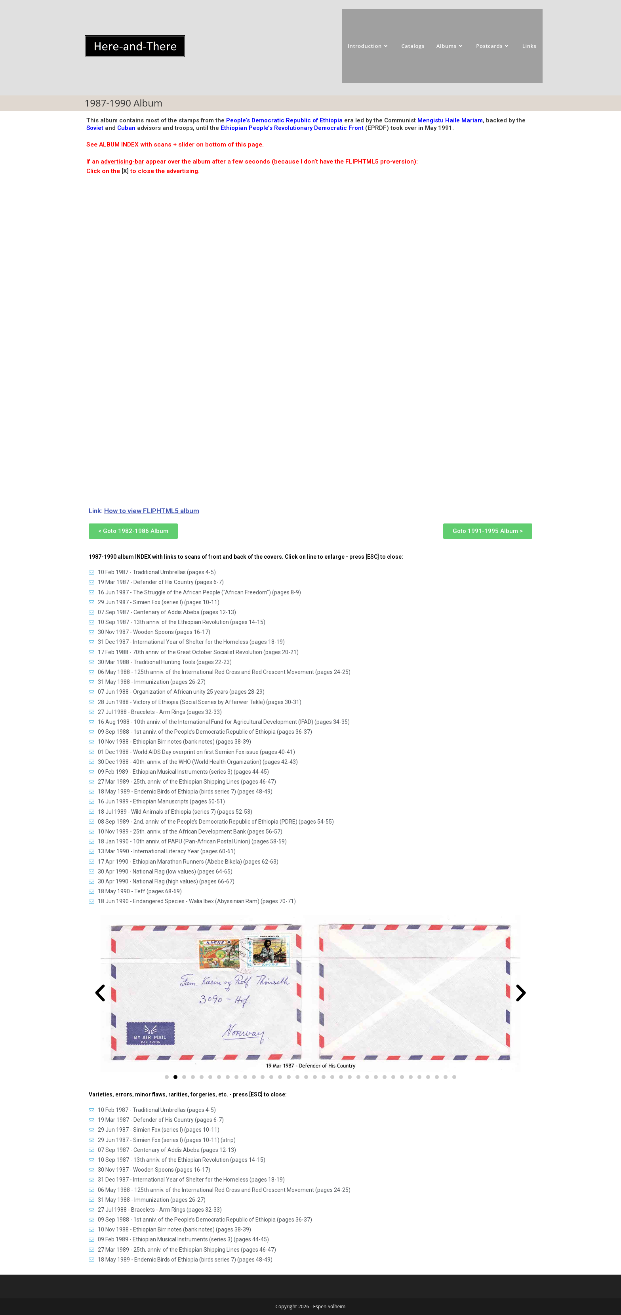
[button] (100, 993)
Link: (144, 511)
